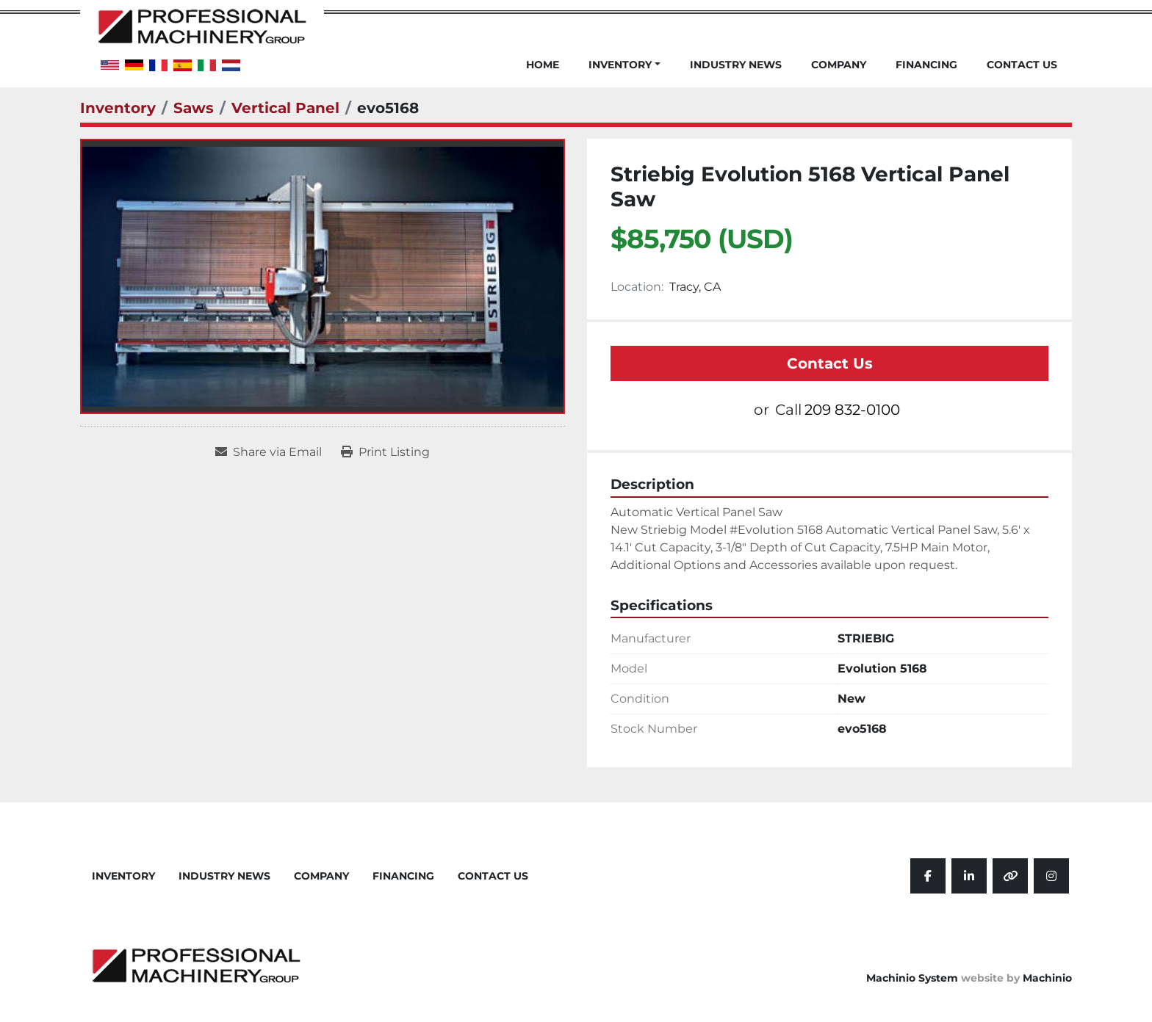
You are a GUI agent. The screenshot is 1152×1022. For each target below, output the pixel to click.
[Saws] (193, 108)
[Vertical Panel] (285, 108)
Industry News (736, 65)
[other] (1010, 876)
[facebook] (928, 876)
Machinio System (912, 978)
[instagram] (1051, 876)
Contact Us (1022, 65)
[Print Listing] (385, 452)
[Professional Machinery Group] (196, 964)
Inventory (620, 64)
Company (838, 65)
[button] (624, 73)
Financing (926, 65)
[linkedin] (969, 876)
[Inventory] (118, 108)
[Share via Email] (268, 452)
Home (542, 65)
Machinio (1047, 978)
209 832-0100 (852, 409)
